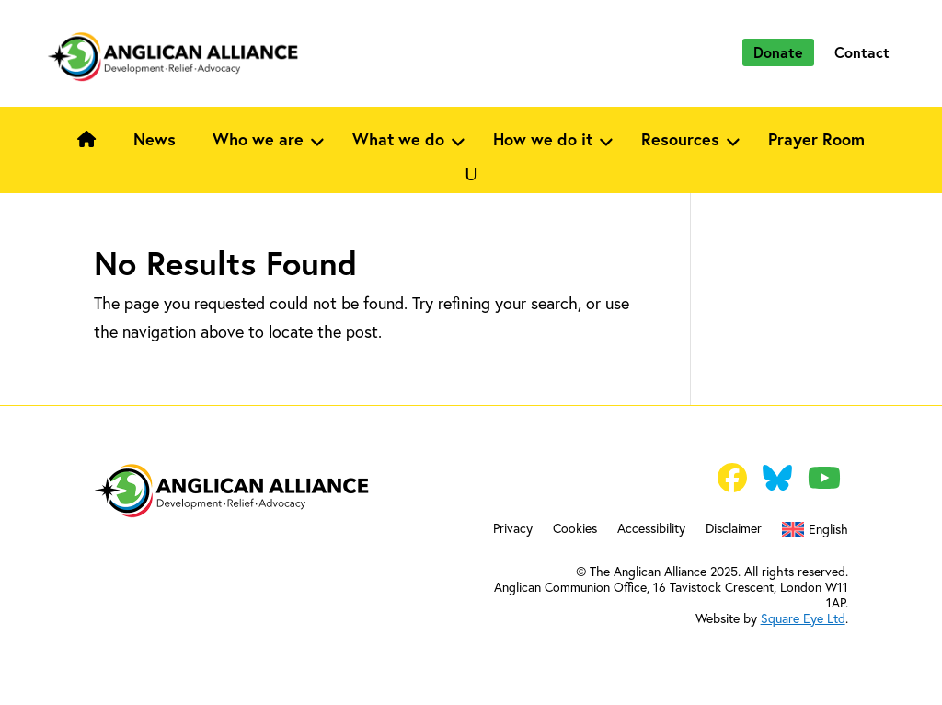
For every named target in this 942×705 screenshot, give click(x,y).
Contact (862, 52)
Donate (778, 52)
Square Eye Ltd (803, 618)
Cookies (575, 529)
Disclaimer (734, 529)
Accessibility (651, 529)
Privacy (513, 529)
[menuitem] (814, 533)
